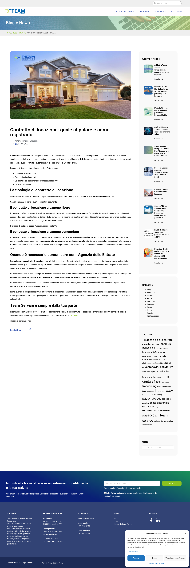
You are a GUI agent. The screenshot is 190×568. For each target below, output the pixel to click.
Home (8, 33)
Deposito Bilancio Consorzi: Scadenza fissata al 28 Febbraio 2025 (161, 172)
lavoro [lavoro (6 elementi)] (169, 391)
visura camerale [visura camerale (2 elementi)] (147, 425)
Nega (154, 558)
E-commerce (160, 12)
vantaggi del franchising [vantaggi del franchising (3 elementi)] (163, 421)
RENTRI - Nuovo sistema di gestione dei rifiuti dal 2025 (161, 233)
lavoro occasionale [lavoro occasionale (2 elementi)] (148, 395)
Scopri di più (158, 79)
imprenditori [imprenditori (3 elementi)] (166, 386)
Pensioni (150, 313)
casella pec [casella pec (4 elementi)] (165, 363)
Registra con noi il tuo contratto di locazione (161, 191)
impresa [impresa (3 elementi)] (145, 391)
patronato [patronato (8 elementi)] (149, 398)
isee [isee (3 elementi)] (163, 391)
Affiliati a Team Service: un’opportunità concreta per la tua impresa (161, 70)
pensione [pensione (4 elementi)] (166, 399)
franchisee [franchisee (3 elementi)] (164, 382)
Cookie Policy (57, 563)
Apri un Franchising (125, 12)
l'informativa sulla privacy (122, 493)
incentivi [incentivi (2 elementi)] (151, 391)
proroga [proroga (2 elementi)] (156, 407)
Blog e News (176, 12)
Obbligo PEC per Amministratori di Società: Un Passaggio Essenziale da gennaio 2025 (161, 212)
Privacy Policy (47, 563)
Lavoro (150, 307)
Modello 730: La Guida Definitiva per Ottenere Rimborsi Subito (160, 111)
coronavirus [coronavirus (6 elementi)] (153, 367)
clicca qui (74, 315)
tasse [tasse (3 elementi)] (157, 416)
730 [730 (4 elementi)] (144, 340)
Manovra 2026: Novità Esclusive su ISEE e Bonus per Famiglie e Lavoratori (161, 91)
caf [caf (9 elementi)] (153, 352)
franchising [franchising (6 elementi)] (149, 386)
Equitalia (151, 293)
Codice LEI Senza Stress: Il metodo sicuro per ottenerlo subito (162, 130)
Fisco (149, 298)
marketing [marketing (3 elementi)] (158, 395)
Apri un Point (144, 12)
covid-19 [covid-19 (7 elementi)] (167, 367)
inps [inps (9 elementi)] (158, 391)
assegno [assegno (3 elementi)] (158, 348)
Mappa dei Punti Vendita (123, 524)
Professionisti (153, 316)
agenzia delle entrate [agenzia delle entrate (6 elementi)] (159, 340)
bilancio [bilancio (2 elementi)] (165, 348)
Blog (15, 33)
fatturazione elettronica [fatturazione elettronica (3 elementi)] (151, 377)
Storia (116, 521)
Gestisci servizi (133, 551)
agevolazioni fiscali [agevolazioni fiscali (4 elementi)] (151, 344)
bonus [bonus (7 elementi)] (146, 352)
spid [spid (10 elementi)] (151, 415)
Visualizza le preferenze (175, 558)
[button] (185, 533)
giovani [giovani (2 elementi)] (159, 386)
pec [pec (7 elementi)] (159, 398)
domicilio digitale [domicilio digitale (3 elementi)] (149, 372)
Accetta (136, 558)
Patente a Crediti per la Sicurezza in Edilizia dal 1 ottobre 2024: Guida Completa (161, 253)
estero (149, 295)
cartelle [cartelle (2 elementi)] (156, 357)
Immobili (23, 33)
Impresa (150, 304)
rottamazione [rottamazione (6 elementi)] (150, 410)
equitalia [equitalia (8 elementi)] (163, 371)
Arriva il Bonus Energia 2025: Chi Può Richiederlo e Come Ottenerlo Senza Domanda (161, 151)
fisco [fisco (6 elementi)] (157, 381)
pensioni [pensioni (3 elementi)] (145, 403)
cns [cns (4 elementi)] (144, 367)
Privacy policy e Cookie (156, 563)
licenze (150, 310)
